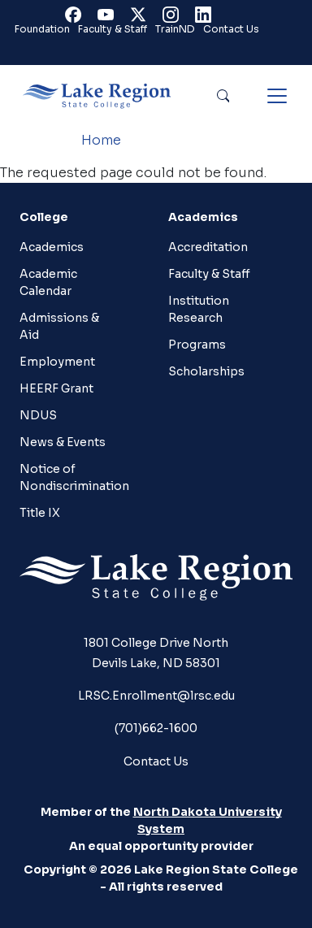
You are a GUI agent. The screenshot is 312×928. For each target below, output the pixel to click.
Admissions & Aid (59, 326)
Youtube (109, 18)
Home (101, 140)
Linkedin (206, 18)
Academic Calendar (48, 282)
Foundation (42, 29)
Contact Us (231, 29)
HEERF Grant (56, 388)
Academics (52, 247)
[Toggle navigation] (277, 96)
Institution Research (198, 309)
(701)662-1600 (156, 728)
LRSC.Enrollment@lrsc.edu (156, 695)
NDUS (38, 415)
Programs (197, 344)
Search (223, 96)
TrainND (175, 29)
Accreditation (208, 247)
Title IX (40, 512)
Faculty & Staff (112, 29)
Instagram (174, 18)
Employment (57, 361)
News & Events (63, 442)
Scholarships (206, 371)
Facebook (76, 18)
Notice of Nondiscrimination (72, 477)
